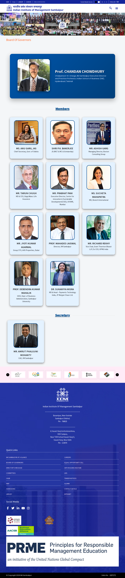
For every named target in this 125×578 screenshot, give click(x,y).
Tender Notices (70, 478)
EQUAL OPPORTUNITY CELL (73, 462)
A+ (102, 2)
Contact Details (70, 489)
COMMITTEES (11, 473)
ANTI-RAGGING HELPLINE (72, 468)
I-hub (13, 2)
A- (107, 2)
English (113, 2)
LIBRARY (20, 2)
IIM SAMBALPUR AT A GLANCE (16, 457)
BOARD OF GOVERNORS (14, 462)
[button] (117, 8)
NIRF (7, 2)
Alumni (67, 483)
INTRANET (67, 494)
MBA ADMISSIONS (39, 2)
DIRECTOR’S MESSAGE (14, 468)
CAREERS (28, 2)
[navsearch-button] (110, 8)
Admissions (10, 489)
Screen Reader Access (87, 2)
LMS (65, 473)
